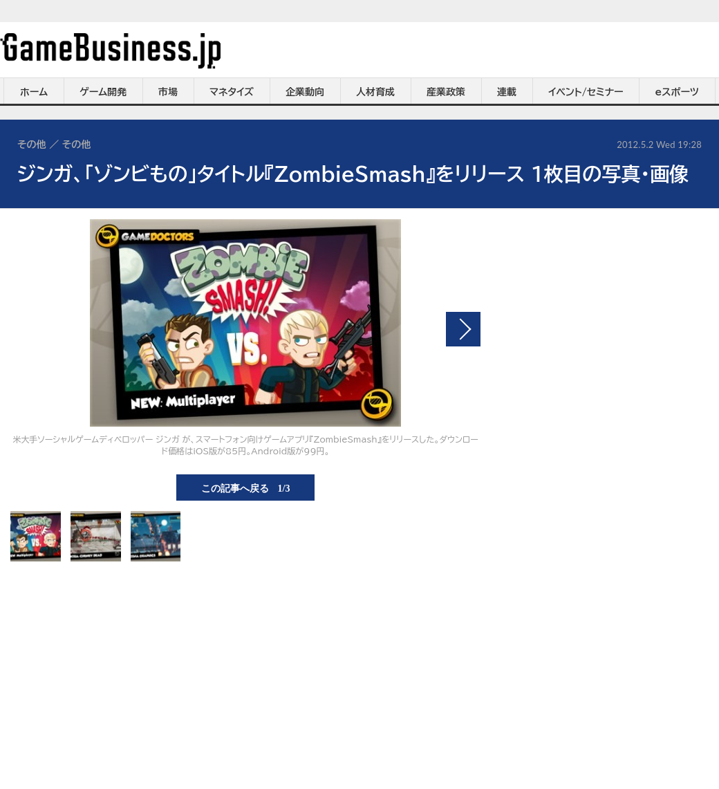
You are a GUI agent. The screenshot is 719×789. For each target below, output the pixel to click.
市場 (168, 92)
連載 (506, 92)
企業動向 (305, 92)
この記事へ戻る (245, 487)
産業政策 (446, 92)
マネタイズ (231, 92)
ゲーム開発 (103, 92)
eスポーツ (677, 92)
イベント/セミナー (586, 92)
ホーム (34, 92)
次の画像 (463, 329)
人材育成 (375, 92)
